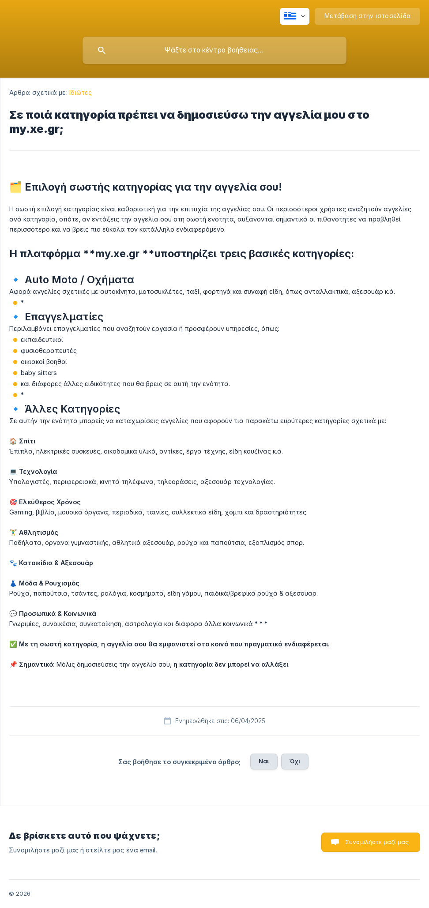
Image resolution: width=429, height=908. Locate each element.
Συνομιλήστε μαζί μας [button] (377, 841)
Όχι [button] (295, 761)
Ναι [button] (264, 761)
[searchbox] (214, 50)
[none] (294, 16)
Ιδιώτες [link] (80, 92)
